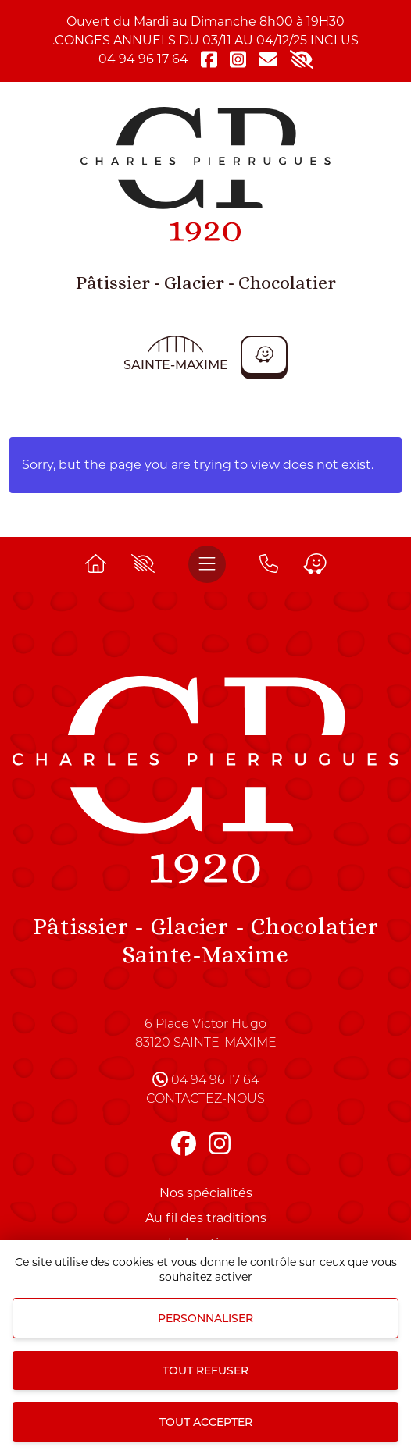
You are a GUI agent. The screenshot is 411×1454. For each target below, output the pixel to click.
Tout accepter (205, 1422)
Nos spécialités (205, 1193)
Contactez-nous (205, 1099)
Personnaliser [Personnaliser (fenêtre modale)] (205, 1318)
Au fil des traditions (205, 1217)
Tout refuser (205, 1370)
